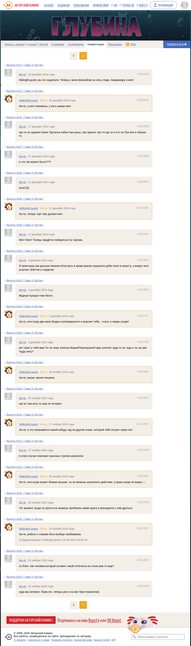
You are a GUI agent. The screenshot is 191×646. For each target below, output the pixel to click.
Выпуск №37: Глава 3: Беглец (25, 65)
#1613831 (143, 289)
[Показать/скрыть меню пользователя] (184, 5)
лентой (43, 44)
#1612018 (143, 585)
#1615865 (143, 126)
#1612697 (143, 423)
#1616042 (143, 100)
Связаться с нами (39, 639)
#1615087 (143, 234)
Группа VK (128, 5)
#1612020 (143, 559)
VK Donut (114, 620)
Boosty (143, 5)
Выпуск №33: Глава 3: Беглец (25, 250)
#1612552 (143, 476)
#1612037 (143, 528)
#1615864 (143, 155)
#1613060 (143, 371)
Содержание (76, 44)
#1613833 (143, 260)
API (115, 5)
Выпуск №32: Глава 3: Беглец (25, 362)
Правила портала (62, 639)
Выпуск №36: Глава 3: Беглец (25, 172)
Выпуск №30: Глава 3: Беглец (25, 519)
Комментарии (96, 44)
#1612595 (143, 449)
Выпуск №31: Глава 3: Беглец (25, 414)
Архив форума (83, 639)
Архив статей (102, 639)
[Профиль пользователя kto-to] (10, 73)
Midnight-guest (28, 100)
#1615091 (143, 181)
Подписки (64, 5)
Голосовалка (81, 5)
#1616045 (143, 74)
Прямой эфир (101, 5)
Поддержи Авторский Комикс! (31, 619)
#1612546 (143, 502)
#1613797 (143, 315)
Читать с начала (15, 44)
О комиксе (57, 44)
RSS (133, 44)
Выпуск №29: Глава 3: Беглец (25, 576)
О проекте (20, 639)
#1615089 (143, 207)
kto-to (22, 74)
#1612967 (143, 397)
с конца (32, 44)
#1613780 (143, 341)
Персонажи (115, 44)
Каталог (49, 5)
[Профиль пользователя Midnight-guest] (10, 98)
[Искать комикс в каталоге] (134, 637)
